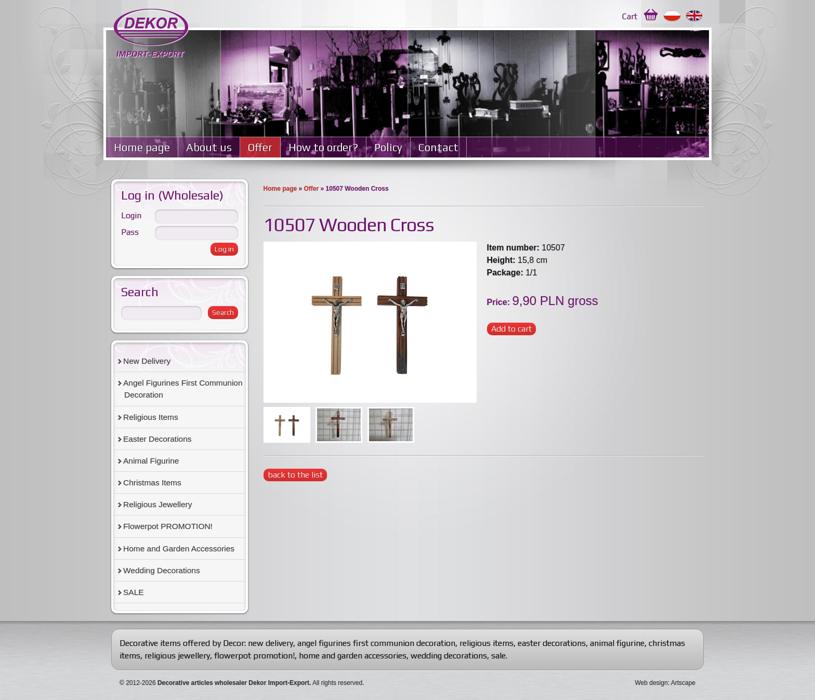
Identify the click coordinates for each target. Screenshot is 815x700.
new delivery (270, 643)
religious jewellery (177, 656)
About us (209, 147)
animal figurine (617, 643)
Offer (260, 147)
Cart (629, 16)
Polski (672, 16)
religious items (486, 643)
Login (131, 215)
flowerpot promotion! (254, 656)
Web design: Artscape (665, 682)
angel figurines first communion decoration (376, 643)
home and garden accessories (352, 656)
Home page (142, 147)
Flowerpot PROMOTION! (168, 526)
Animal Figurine (151, 460)
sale (498, 656)
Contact (438, 147)
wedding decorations (449, 656)
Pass (130, 232)
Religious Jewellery (157, 504)
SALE (133, 592)
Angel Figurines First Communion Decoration (183, 388)
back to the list (295, 475)
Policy (388, 147)
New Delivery (146, 360)
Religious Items (150, 417)
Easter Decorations (157, 438)
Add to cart (511, 329)
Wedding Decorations (161, 570)
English (695, 16)
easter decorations (552, 643)
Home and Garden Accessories (178, 548)
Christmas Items (152, 482)
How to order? (323, 147)
